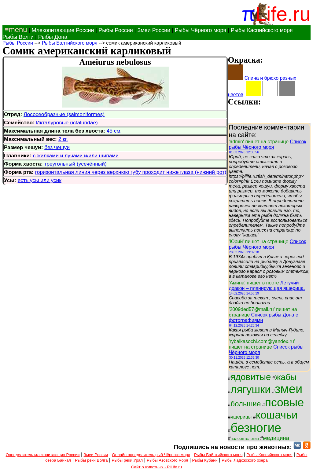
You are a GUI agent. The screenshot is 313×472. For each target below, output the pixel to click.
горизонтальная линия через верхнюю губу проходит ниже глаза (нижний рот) (130, 172)
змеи (288, 389)
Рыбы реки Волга (91, 460)
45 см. (114, 131)
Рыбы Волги (18, 37)
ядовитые (250, 377)
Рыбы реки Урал (127, 460)
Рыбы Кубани (205, 460)
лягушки (250, 389)
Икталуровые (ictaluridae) (67, 122)
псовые (284, 402)
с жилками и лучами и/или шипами (76, 155)
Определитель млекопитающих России (43, 454)
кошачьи (277, 415)
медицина (276, 438)
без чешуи (57, 147)
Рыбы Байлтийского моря (218, 454)
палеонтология (244, 438)
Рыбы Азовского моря (167, 460)
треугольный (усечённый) (75, 164)
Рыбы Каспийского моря (262, 30)
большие (245, 404)
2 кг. (63, 139)
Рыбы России (115, 30)
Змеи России (153, 30)
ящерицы (241, 416)
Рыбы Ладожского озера (245, 460)
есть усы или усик (39, 180)
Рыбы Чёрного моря (200, 30)
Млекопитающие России (62, 30)
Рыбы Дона (53, 37)
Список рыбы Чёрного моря (267, 144)
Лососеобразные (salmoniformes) (64, 114)
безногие (255, 427)
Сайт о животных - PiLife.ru (156, 467)
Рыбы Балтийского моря (69, 43)
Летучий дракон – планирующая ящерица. (267, 285)
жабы (285, 377)
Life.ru (283, 14)
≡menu (14, 29)
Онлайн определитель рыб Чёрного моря (151, 454)
